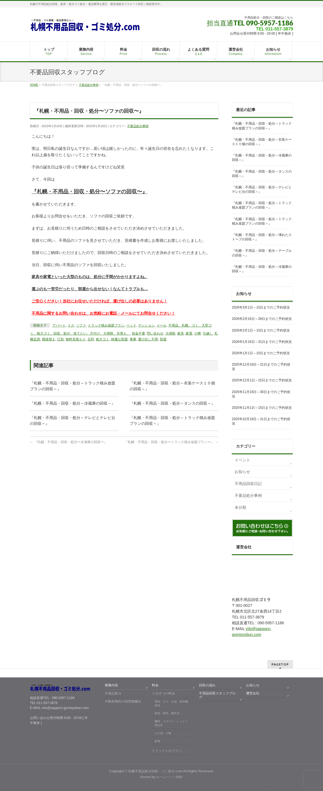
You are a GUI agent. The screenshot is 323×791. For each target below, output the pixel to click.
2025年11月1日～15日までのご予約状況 (262, 408)
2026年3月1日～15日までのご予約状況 (261, 307)
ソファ (81, 325)
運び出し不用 (148, 339)
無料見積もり (76, 339)
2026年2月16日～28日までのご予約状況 (262, 319)
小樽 (197, 333)
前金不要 (138, 333)
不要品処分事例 (137, 126)
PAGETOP (280, 664)
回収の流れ (207, 685)
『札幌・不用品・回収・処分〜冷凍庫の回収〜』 (68, 442)
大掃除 (170, 333)
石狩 (91, 339)
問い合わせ (155, 333)
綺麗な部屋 (119, 339)
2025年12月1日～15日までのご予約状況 (262, 380)
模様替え (48, 339)
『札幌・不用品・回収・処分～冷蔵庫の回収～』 (72, 403)
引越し (208, 333)
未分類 (240, 507)
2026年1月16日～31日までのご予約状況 (262, 342)
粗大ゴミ (102, 339)
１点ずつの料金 (163, 693)
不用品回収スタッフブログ (217, 695)
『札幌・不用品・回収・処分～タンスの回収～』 (172, 403)
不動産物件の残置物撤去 (123, 701)
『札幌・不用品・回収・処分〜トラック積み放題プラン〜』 (171, 442)
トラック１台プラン (167, 751)
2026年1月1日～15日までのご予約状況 (261, 353)
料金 (155, 685)
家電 (189, 333)
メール (161, 325)
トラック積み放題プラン (106, 325)
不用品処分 (113, 693)
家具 (180, 333)
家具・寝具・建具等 (167, 713)
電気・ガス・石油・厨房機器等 (171, 703)
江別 (60, 339)
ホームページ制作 (169, 777)
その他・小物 (163, 732)
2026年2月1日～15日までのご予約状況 (261, 330)
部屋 (163, 339)
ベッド (131, 325)
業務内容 (111, 685)
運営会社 (252, 693)
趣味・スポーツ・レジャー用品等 (171, 723)
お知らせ (242, 471)
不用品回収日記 (248, 483)
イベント (242, 460)
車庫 (133, 339)
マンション (146, 325)
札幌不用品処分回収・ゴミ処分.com (155, 771)
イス (71, 325)
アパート (59, 325)
